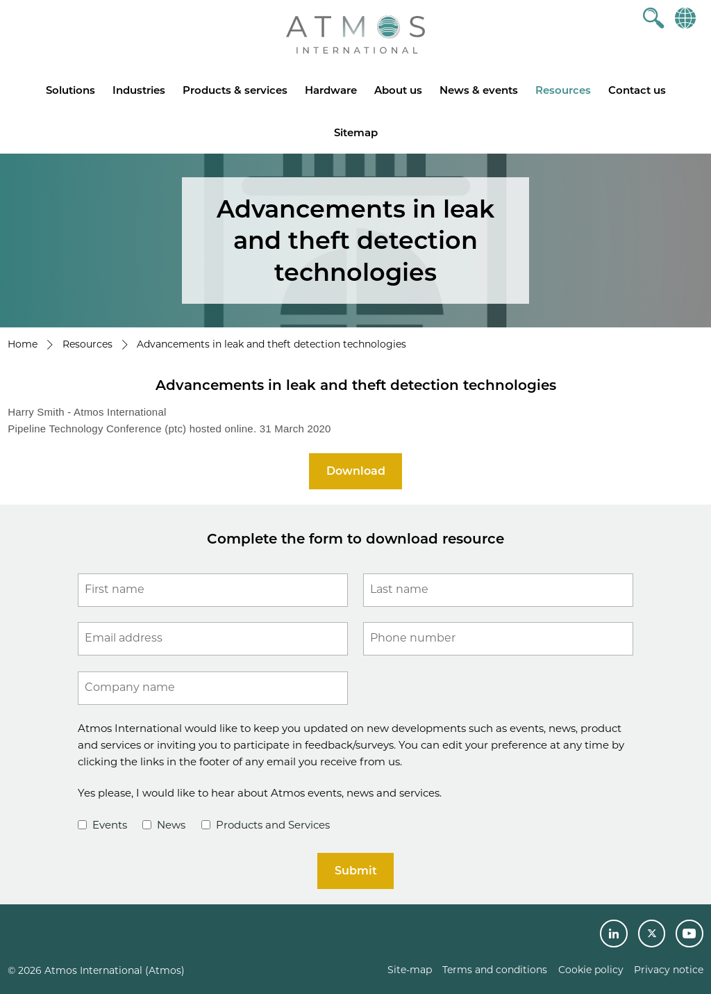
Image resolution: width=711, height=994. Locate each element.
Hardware (331, 90)
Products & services (235, 90)
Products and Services (265, 824)
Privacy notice (668, 969)
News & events (479, 90)
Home (22, 344)
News (163, 824)
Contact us (637, 90)
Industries (138, 90)
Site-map (409, 969)
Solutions (70, 90)
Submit (356, 870)
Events (102, 824)
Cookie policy (591, 969)
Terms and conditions (494, 969)
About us (398, 90)
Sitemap (356, 132)
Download (355, 471)
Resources (563, 90)
